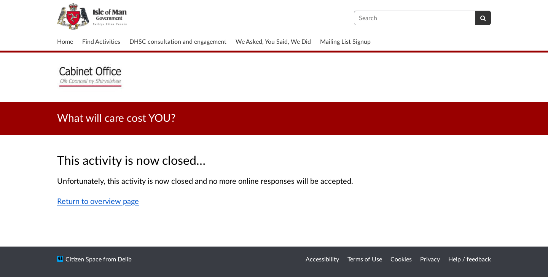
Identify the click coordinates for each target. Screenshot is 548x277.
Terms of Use (364, 259)
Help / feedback (469, 259)
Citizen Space (83, 259)
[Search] (483, 18)
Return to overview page (98, 200)
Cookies (401, 259)
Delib (125, 259)
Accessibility (322, 259)
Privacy (430, 259)
